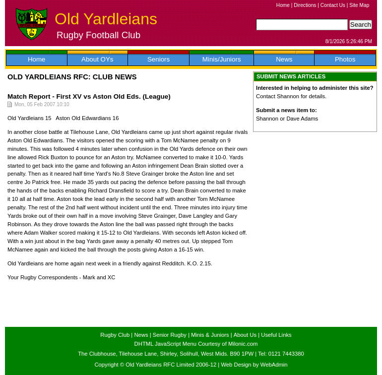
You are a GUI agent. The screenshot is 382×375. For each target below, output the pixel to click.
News (284, 59)
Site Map (359, 5)
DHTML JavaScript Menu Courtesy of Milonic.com (196, 344)
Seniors (158, 59)
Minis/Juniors (221, 59)
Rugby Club (114, 335)
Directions (305, 5)
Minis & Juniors (210, 335)
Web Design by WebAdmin (254, 365)
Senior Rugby (170, 335)
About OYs (97, 59)
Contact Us (332, 5)
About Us (245, 335)
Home (283, 5)
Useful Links (276, 335)
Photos (345, 59)
